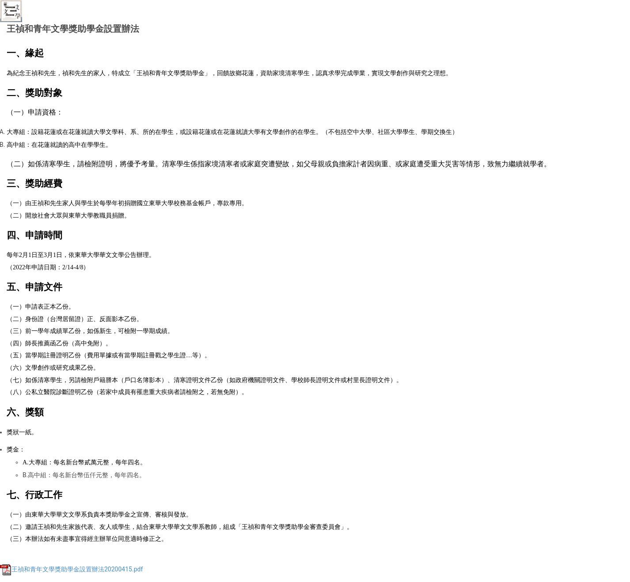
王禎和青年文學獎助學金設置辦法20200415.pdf (71, 569)
